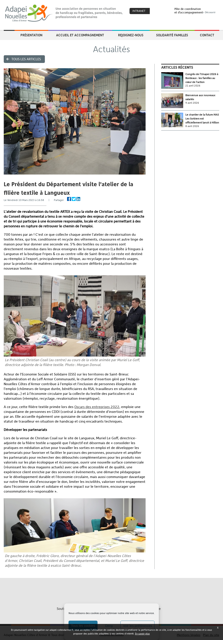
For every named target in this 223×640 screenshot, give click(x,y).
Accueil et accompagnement (80, 35)
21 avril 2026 (192, 85)
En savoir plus (142, 633)
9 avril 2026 (192, 102)
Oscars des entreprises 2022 (96, 407)
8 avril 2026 (192, 126)
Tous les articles (26, 59)
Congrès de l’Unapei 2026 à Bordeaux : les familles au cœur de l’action (201, 78)
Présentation (31, 35)
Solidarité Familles (172, 35)
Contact (207, 35)
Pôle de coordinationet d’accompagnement (195, 10)
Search (165, 11)
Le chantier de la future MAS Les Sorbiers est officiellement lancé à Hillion (202, 118)
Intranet (138, 10)
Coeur (156, 11)
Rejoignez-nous (130, 35)
